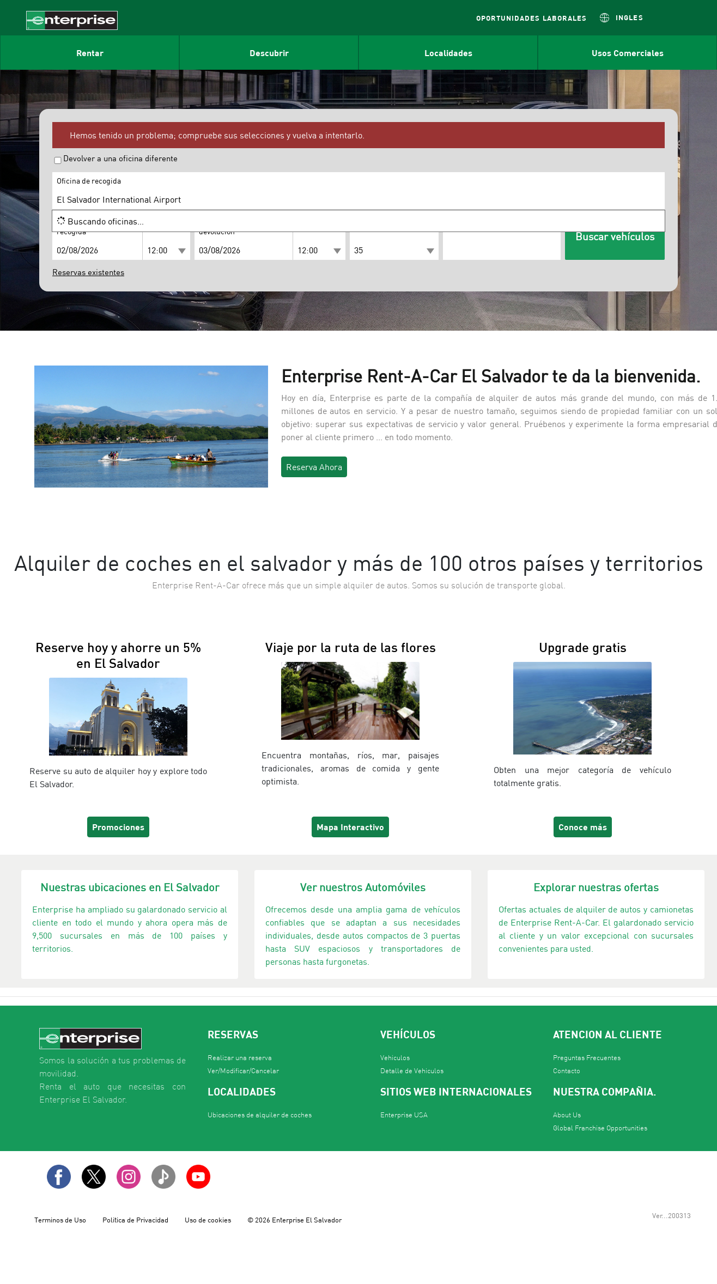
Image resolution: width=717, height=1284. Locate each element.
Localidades (448, 52)
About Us (567, 1114)
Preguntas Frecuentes (587, 1057)
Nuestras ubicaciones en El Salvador (129, 887)
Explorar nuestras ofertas (596, 887)
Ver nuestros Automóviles (363, 887)
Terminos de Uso (60, 1219)
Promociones (118, 826)
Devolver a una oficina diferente (120, 158)
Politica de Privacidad (135, 1219)
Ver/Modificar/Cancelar (243, 1070)
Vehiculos (395, 1057)
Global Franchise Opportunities (600, 1128)
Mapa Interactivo (350, 826)
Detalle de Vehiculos (411, 1070)
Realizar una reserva (240, 1057)
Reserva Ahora (314, 466)
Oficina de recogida (89, 181)
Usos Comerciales (628, 52)
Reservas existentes (88, 272)
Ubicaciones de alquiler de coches (260, 1114)
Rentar (90, 52)
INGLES (629, 17)
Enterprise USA (404, 1114)
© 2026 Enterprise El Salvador (294, 1219)
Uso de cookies (208, 1219)
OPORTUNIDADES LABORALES (531, 17)
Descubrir (269, 52)
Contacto (566, 1070)
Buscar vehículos (614, 236)
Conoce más (582, 826)
